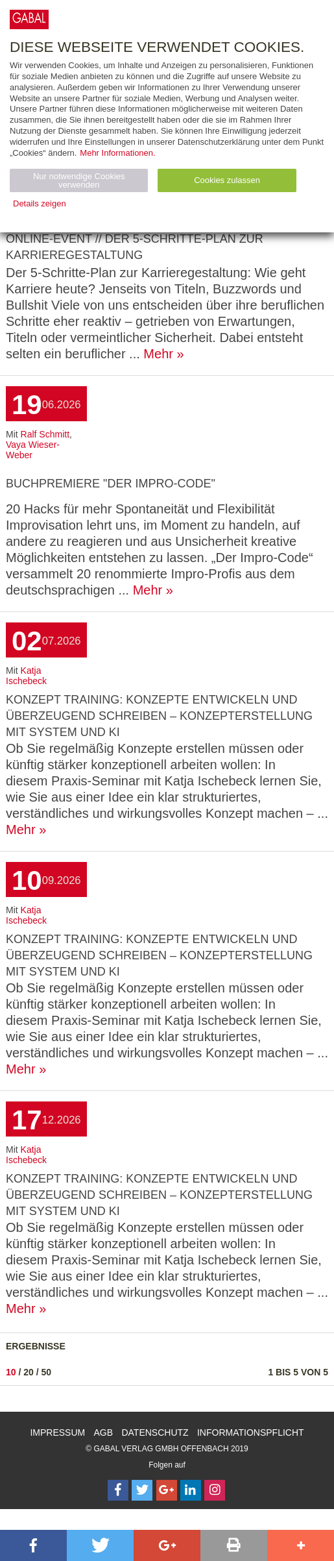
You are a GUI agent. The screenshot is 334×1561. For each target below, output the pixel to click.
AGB (103, 1432)
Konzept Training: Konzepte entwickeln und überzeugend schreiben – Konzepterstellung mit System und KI (159, 716)
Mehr (158, 354)
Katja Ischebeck (26, 675)
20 (28, 1372)
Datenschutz (154, 1432)
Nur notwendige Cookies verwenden (79, 180)
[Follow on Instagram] (214, 1490)
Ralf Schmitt (45, 434)
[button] (33, 1545)
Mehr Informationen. (117, 153)
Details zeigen (39, 203)
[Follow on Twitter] (142, 1490)
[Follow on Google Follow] (166, 1490)
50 (47, 1372)
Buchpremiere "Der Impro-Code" (110, 483)
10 (11, 1372)
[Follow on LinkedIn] (190, 1490)
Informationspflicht (250, 1432)
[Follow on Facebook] (118, 1490)
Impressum (57, 1432)
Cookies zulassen (227, 180)
